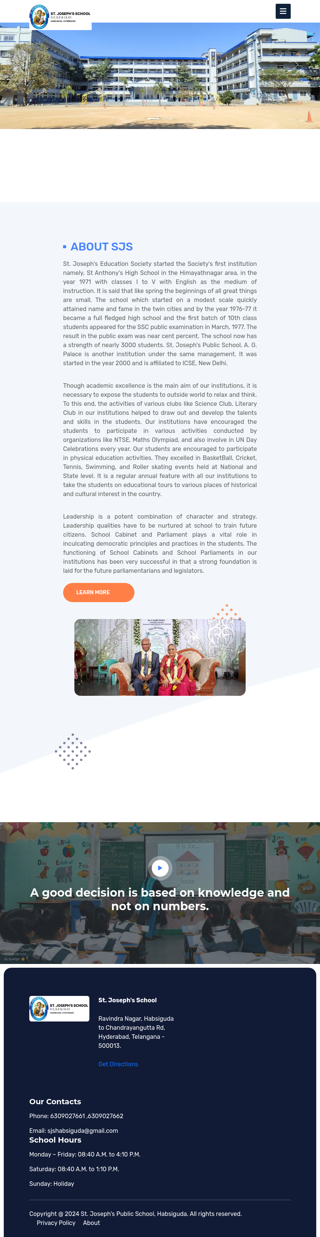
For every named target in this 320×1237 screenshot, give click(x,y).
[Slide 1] (153, 118)
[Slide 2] (166, 118)
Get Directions (118, 1064)
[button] (24, 64)
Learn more (93, 592)
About (91, 1222)
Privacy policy (56, 1222)
